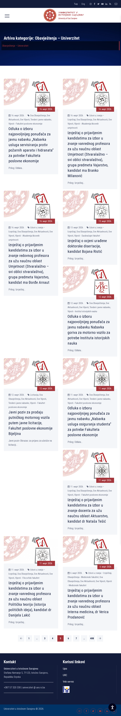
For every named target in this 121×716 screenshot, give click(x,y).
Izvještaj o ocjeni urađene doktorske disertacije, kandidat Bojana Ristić (87, 246)
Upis (65, 668)
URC (65, 675)
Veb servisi (68, 681)
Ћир (76, 4)
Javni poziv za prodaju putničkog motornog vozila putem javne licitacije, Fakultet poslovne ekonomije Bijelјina (30, 423)
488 (92, 638)
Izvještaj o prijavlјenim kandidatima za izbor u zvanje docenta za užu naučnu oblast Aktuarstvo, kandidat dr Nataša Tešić (88, 511)
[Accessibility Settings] (112, 707)
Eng (83, 4)
